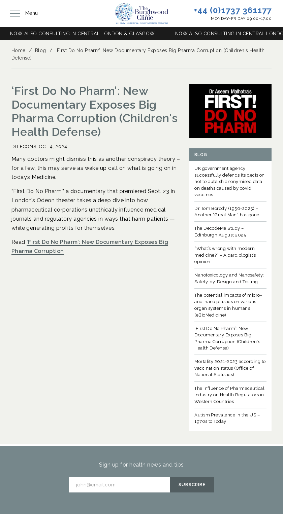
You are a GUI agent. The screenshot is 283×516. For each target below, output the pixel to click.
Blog (40, 50)
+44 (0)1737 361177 (233, 10)
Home (18, 50)
